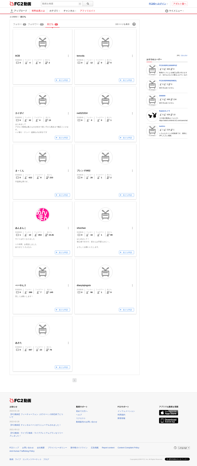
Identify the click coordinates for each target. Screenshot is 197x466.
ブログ (46, 459)
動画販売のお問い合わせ (86, 422)
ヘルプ (79, 415)
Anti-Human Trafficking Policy (22, 451)
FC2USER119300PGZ (168, 65)
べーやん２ (20, 285)
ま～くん (19, 170)
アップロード (18, 11)
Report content (108, 448)
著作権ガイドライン (79, 448)
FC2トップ (14, 448)
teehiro (162, 126)
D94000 (162, 96)
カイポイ (19, 113)
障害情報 (121, 418)
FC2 (16, 3)
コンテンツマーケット (32, 459)
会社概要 (41, 448)
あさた (18, 343)
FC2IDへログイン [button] (158, 4)
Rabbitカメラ (164, 111)
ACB (17, 56)
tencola (80, 56)
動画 (11, 459)
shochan (81, 228)
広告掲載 (95, 448)
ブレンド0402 (83, 170)
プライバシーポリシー (57, 448)
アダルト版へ (179, 4)
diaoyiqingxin (84, 285)
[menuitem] (56, 11)
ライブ (18, 459)
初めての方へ (82, 411)
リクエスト (81, 418)
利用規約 (121, 415)
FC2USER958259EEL (168, 81)
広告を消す (184, 55)
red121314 (82, 113)
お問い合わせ (28, 448)
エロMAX (14, 17)
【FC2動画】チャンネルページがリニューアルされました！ (35, 425)
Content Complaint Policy (128, 448)
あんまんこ (20, 228)
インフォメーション (126, 411)
